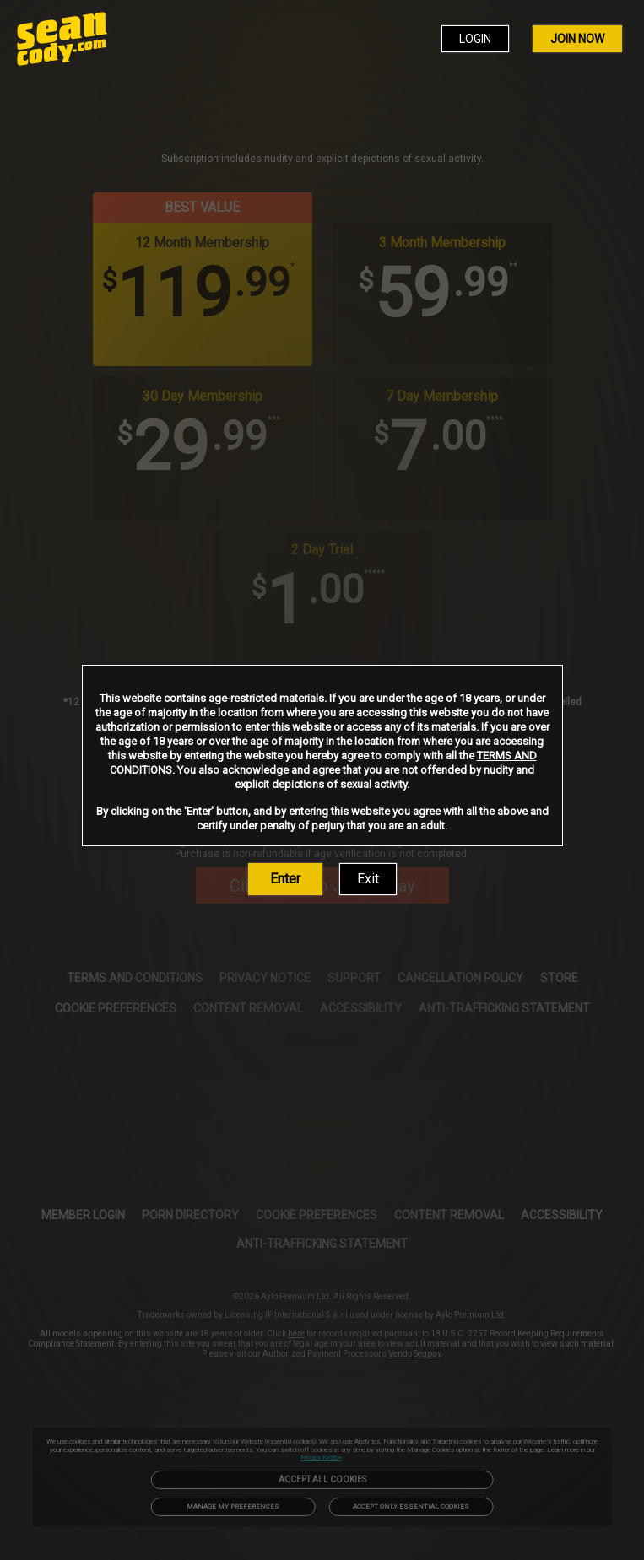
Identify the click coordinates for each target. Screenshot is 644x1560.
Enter (285, 879)
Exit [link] (368, 879)
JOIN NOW (577, 39)
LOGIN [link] (475, 39)
